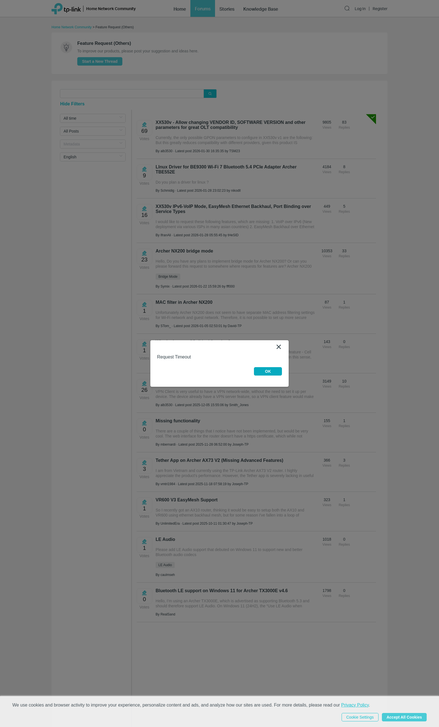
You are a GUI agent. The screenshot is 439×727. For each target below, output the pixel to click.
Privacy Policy (355, 705)
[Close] (278, 344)
